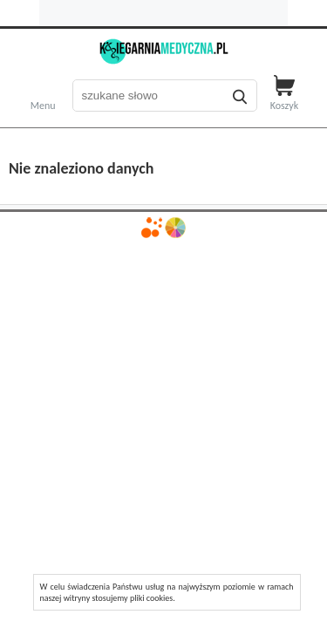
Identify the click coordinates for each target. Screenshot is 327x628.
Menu (43, 104)
